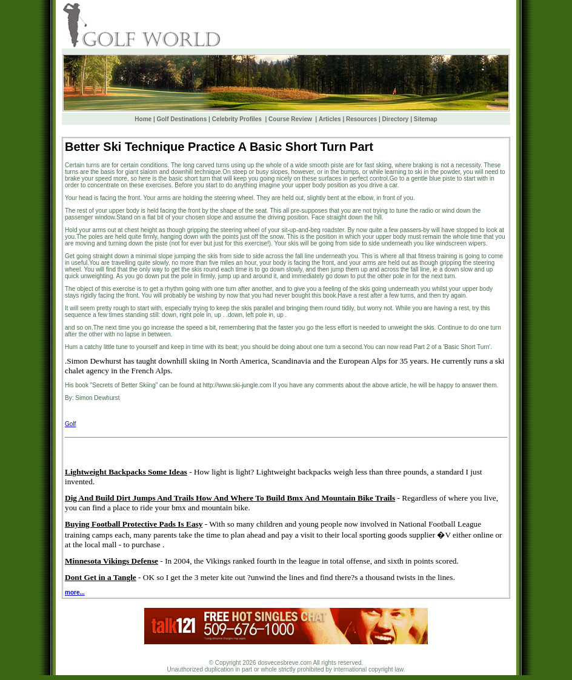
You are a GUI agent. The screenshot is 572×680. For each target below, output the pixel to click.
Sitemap (425, 119)
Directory (395, 119)
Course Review (290, 119)
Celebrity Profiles (238, 119)
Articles (330, 119)
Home (143, 119)
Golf (70, 424)
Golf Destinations (181, 119)
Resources (361, 119)
